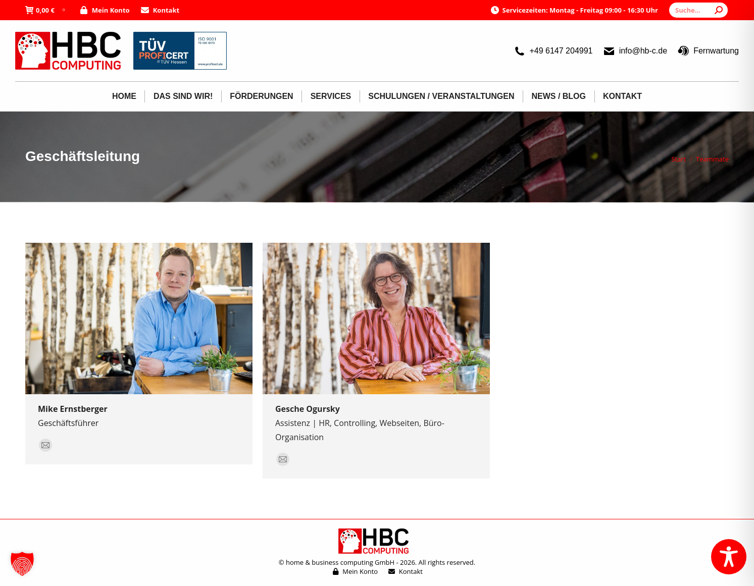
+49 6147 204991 (552, 51)
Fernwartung (708, 51)
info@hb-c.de (635, 51)
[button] (22, 564)
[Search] (698, 10)
